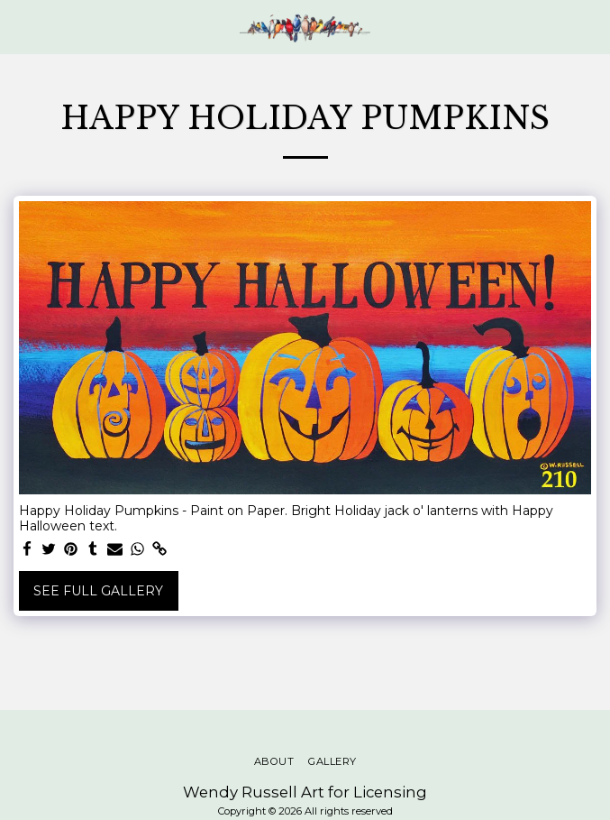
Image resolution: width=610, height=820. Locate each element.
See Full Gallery (98, 591)
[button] (20, 26)
